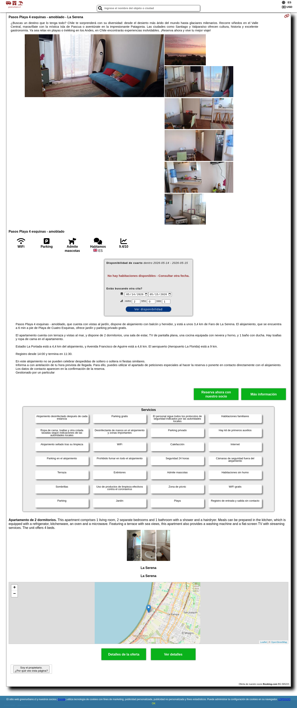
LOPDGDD (284, 699)
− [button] (14, 594)
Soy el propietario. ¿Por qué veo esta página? (31, 669)
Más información (264, 394)
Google (62, 699)
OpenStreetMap (279, 642)
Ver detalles (173, 654)
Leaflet (263, 642)
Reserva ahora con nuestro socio (216, 394)
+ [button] (14, 588)
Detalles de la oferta (123, 654)
